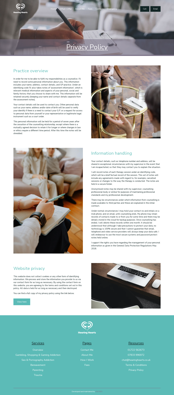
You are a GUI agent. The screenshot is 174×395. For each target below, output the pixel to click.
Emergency (112, 8)
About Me (80, 8)
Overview (38, 350)
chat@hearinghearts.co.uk (136, 360)
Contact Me (87, 350)
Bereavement (37, 365)
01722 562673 (136, 350)
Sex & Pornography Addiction (38, 360)
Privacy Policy (136, 370)
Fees (90, 8)
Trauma (38, 375)
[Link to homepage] (20, 9)
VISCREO (98, 391)
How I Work (87, 360)
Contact (99, 8)
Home (53, 8)
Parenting (38, 370)
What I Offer (66, 8)
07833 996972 (136, 355)
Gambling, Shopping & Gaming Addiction (37, 355)
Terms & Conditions (136, 365)
